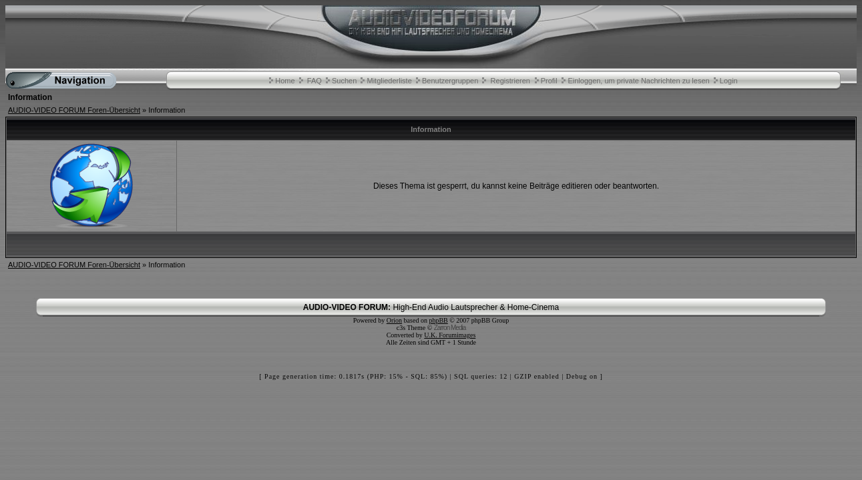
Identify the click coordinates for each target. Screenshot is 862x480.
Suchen (344, 81)
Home (284, 81)
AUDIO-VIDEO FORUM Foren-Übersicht (74, 110)
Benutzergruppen (450, 81)
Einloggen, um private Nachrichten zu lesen (638, 81)
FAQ (314, 81)
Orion (394, 320)
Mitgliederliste (389, 81)
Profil (549, 81)
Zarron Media (449, 327)
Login (729, 81)
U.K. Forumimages (449, 335)
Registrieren (510, 81)
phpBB (438, 320)
